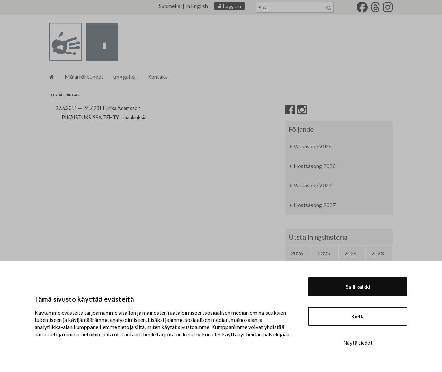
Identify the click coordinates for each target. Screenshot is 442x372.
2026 (297, 253)
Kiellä (358, 316)
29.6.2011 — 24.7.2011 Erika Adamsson (98, 108)
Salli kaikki (358, 286)
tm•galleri (125, 76)
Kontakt (157, 76)
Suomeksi (170, 5)
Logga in (232, 6)
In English (196, 5)
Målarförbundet (84, 76)
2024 (350, 253)
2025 (324, 253)
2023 (377, 253)
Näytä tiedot (358, 343)
